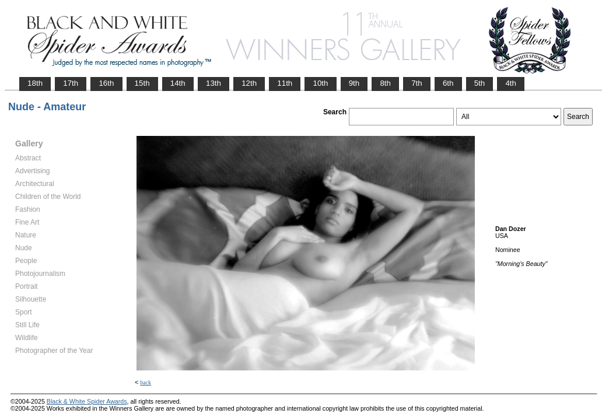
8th (385, 83)
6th (448, 83)
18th (35, 83)
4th (511, 83)
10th (320, 83)
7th (417, 83)
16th (106, 83)
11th (285, 83)
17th (71, 83)
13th (214, 83)
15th (142, 83)
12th (249, 83)
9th (354, 83)
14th (178, 83)
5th (480, 83)
